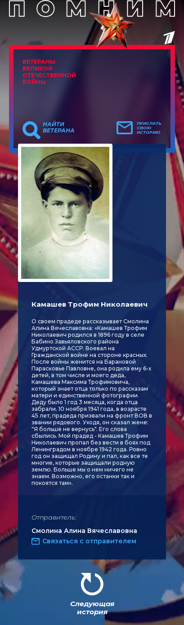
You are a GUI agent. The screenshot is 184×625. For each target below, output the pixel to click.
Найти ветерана (59, 127)
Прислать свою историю (149, 128)
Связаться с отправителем (89, 541)
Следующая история (92, 607)
